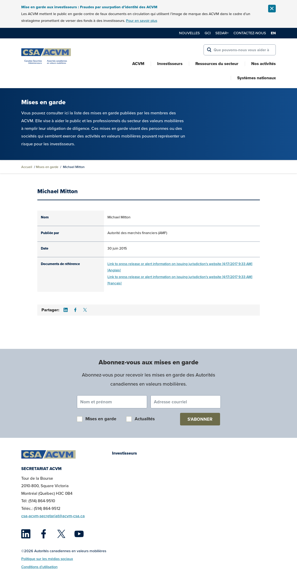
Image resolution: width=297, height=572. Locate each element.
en (273, 33)
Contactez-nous (249, 33)
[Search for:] (240, 50)
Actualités (145, 419)
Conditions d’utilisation (39, 566)
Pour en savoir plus (141, 20)
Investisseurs (170, 63)
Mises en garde (47, 167)
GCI (208, 33)
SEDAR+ (222, 33)
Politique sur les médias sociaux (47, 558)
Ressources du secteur (216, 63)
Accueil (26, 167)
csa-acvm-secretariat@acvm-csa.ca (53, 516)
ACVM (138, 63)
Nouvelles (189, 33)
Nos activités (263, 63)
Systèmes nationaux (256, 78)
